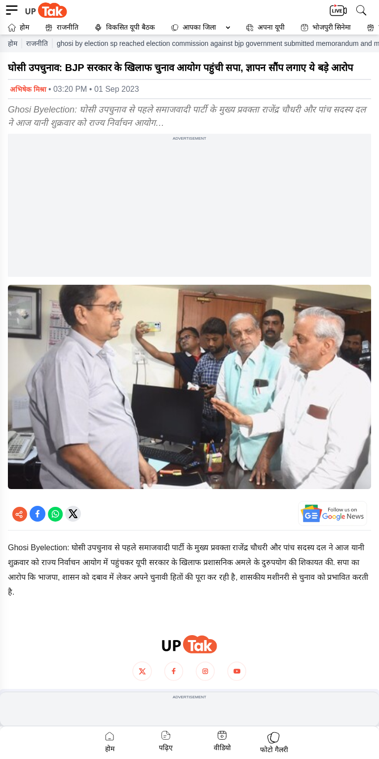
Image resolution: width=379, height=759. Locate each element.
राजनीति (61, 27)
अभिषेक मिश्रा (28, 89)
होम (18, 27)
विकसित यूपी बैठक (124, 27)
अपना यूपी (265, 27)
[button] (198, 27)
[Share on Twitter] (73, 514)
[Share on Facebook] (37, 514)
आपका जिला (199, 27)
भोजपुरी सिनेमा (326, 27)
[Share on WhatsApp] (55, 514)
